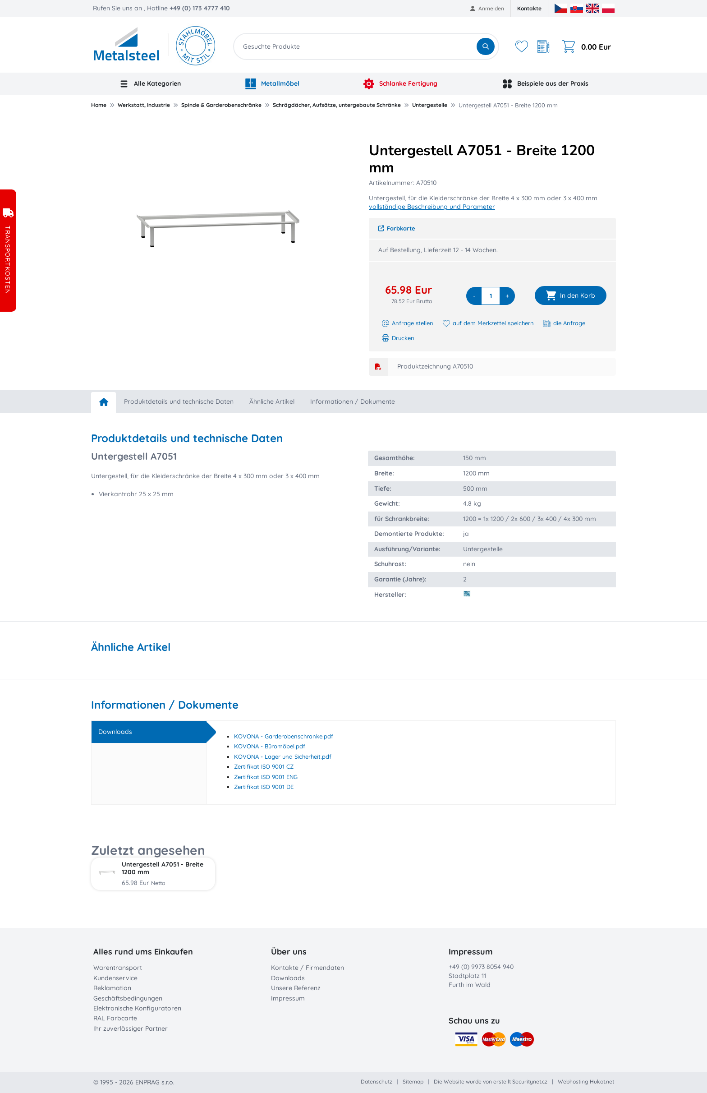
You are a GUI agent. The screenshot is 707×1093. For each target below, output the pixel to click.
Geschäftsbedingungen (127, 998)
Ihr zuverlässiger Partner (130, 1028)
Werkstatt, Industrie (144, 104)
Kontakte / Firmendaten (307, 968)
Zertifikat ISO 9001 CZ (264, 766)
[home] (103, 402)
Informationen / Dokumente (352, 401)
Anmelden (487, 8)
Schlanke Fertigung (400, 83)
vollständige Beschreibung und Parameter (432, 207)
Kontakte (529, 8)
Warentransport (117, 968)
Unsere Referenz (296, 988)
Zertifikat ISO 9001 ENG (266, 776)
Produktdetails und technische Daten (179, 401)
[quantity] (491, 296)
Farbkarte (396, 228)
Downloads (288, 978)
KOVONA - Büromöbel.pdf (269, 746)
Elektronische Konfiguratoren (137, 1008)
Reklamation (112, 988)
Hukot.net (602, 1081)
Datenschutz (376, 1081)
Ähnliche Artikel (271, 401)
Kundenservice (115, 978)
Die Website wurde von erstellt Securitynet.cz (490, 1081)
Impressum (288, 998)
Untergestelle (429, 104)
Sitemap (413, 1081)
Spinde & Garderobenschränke (221, 104)
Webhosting (573, 1081)
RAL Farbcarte (115, 1018)
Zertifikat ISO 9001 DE (264, 786)
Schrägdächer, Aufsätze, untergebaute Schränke (337, 104)
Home (98, 104)
